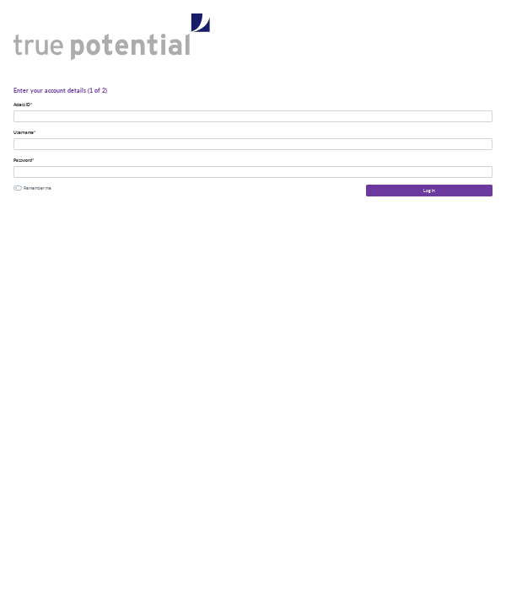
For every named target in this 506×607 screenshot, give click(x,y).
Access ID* (22, 104)
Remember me (37, 188)
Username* (24, 132)
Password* (23, 160)
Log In (429, 190)
